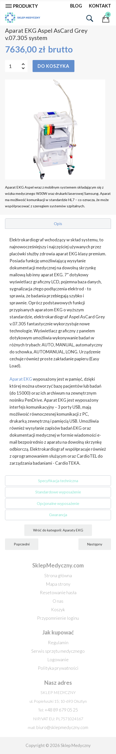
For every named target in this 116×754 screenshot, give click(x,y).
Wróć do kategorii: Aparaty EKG (58, 530)
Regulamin (58, 642)
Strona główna (58, 575)
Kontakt (100, 6)
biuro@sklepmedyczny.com (62, 727)
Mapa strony (58, 584)
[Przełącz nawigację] (23, 6)
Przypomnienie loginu (58, 618)
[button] (58, 223)
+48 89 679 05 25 (61, 709)
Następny (94, 544)
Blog (76, 6)
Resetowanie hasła (58, 592)
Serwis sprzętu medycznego (58, 651)
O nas (58, 601)
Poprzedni (22, 544)
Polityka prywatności (58, 668)
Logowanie (58, 659)
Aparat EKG (21, 379)
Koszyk (58, 609)
